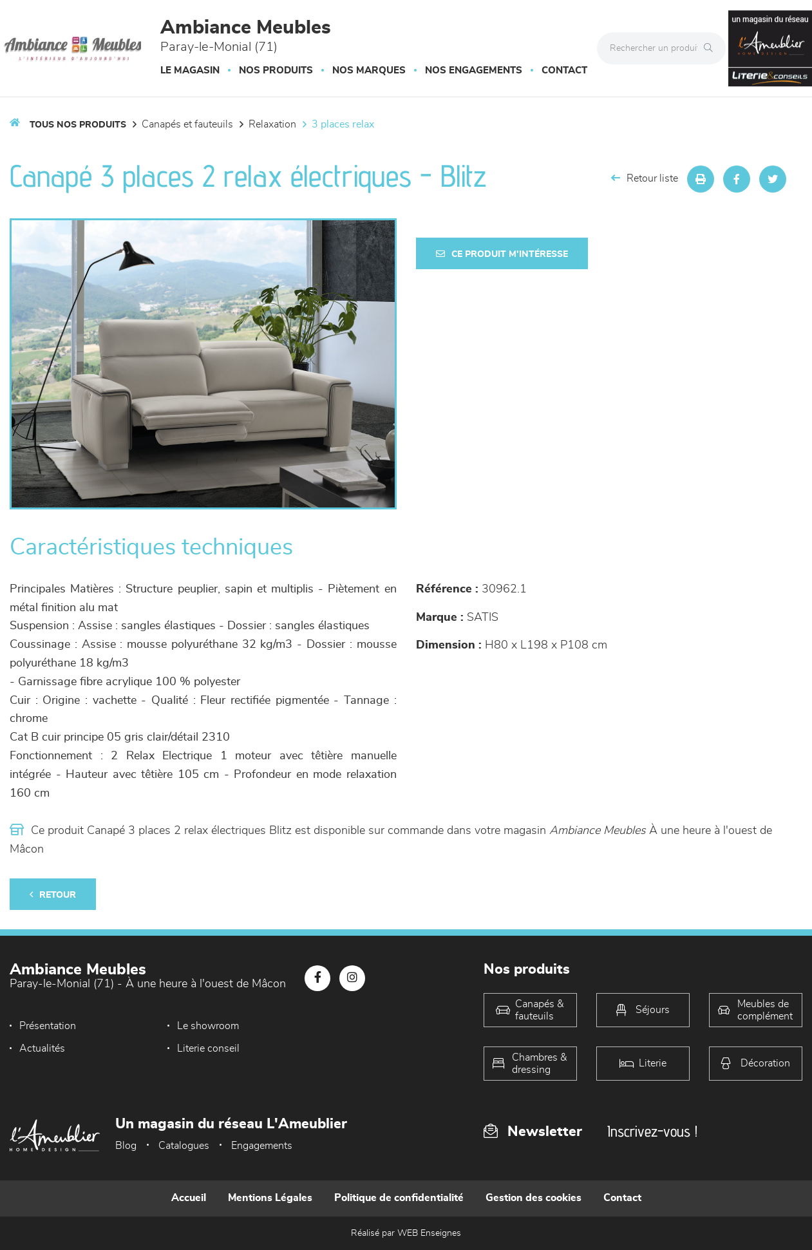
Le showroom (198, 1026)
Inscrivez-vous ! (652, 1131)
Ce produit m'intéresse (502, 254)
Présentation (47, 1026)
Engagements (261, 1146)
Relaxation (272, 124)
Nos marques (369, 70)
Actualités (338, 1026)
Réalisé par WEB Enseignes (406, 1233)
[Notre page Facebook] (317, 978)
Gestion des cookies (533, 1198)
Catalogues (183, 1146)
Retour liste (644, 178)
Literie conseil (50, 1048)
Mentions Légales (270, 1198)
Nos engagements (473, 70)
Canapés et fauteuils (187, 124)
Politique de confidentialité (399, 1198)
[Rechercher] (711, 48)
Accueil (188, 1198)
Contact (564, 70)
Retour (53, 895)
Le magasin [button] (190, 70)
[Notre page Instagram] (352, 978)
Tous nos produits (78, 124)
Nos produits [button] (276, 70)
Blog (126, 1146)
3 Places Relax (343, 124)
